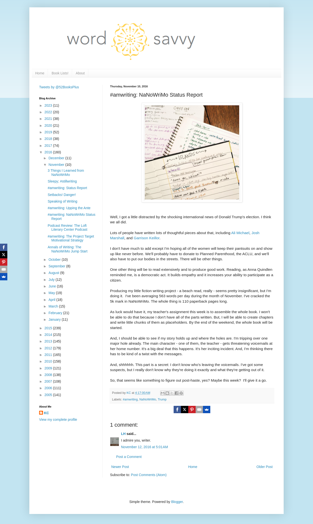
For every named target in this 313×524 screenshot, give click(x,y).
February (55, 313)
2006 (49, 388)
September (57, 266)
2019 (49, 132)
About (80, 73)
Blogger (177, 502)
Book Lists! (60, 73)
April (52, 300)
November (56, 165)
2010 (49, 361)
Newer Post (120, 467)
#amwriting (130, 399)
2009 (49, 368)
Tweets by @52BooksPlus (59, 87)
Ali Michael (240, 233)
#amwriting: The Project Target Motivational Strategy (71, 238)
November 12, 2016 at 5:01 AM (144, 447)
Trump (162, 399)
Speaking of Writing (62, 201)
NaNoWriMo (147, 399)
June (52, 286)
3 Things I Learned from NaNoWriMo (66, 173)
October (55, 260)
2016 (49, 152)
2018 (49, 139)
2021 (49, 119)
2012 (49, 348)
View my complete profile (58, 419)
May (52, 293)
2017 (49, 146)
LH (123, 434)
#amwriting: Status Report (67, 188)
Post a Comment (129, 457)
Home (39, 73)
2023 (49, 105)
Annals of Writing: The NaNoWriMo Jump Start (68, 249)
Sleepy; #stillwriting (62, 181)
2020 (49, 125)
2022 (49, 112)
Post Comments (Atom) (149, 475)
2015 (49, 328)
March (53, 306)
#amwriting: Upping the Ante (69, 208)
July (52, 280)
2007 (49, 381)
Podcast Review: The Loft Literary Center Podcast (67, 228)
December (56, 158)
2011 (49, 355)
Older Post (265, 467)
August (54, 273)
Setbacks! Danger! (62, 195)
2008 (49, 375)
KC (46, 413)
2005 (49, 395)
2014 (49, 335)
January (55, 319)
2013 (49, 341)
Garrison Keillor (146, 238)
